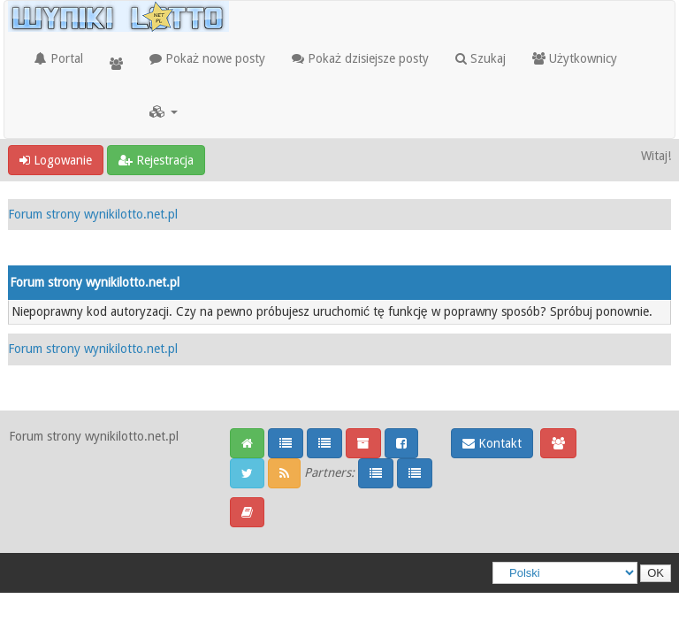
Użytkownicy (574, 58)
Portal (58, 58)
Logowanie (55, 160)
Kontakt (492, 443)
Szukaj (480, 58)
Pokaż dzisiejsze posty (360, 58)
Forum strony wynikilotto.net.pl (93, 214)
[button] (163, 111)
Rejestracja (156, 160)
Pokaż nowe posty (207, 58)
